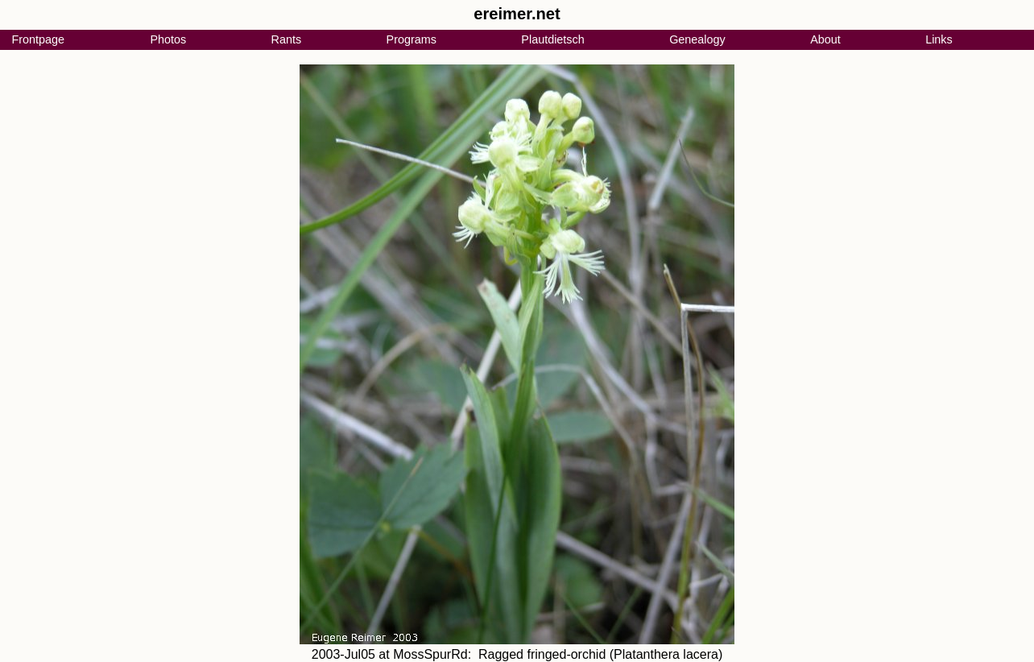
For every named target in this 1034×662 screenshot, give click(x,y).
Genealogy (697, 39)
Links (939, 39)
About (825, 39)
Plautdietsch (552, 39)
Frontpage (37, 39)
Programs (411, 39)
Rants (286, 39)
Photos (168, 39)
